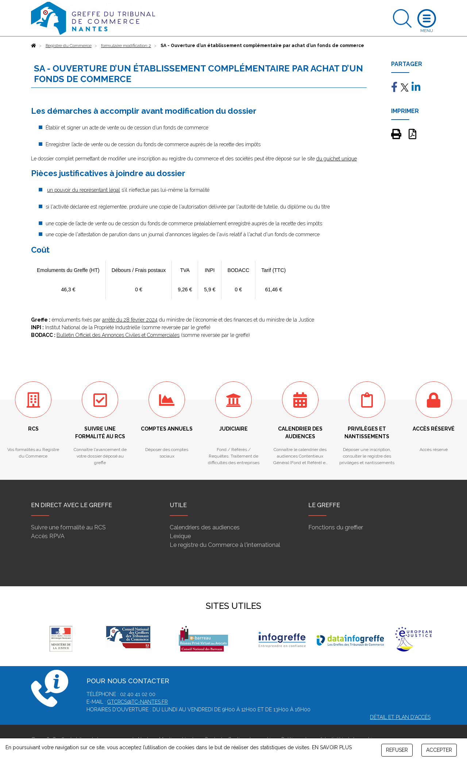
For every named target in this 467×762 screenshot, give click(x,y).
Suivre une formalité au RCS (68, 527)
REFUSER (397, 750)
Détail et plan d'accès (400, 717)
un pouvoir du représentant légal (83, 190)
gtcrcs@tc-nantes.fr (137, 702)
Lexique (180, 536)
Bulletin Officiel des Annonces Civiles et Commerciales (118, 335)
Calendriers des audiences (205, 527)
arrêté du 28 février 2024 (130, 320)
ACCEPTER (439, 750)
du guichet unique (336, 159)
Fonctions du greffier (335, 527)
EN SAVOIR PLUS (332, 747)
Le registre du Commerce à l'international (225, 544)
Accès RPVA (48, 536)
